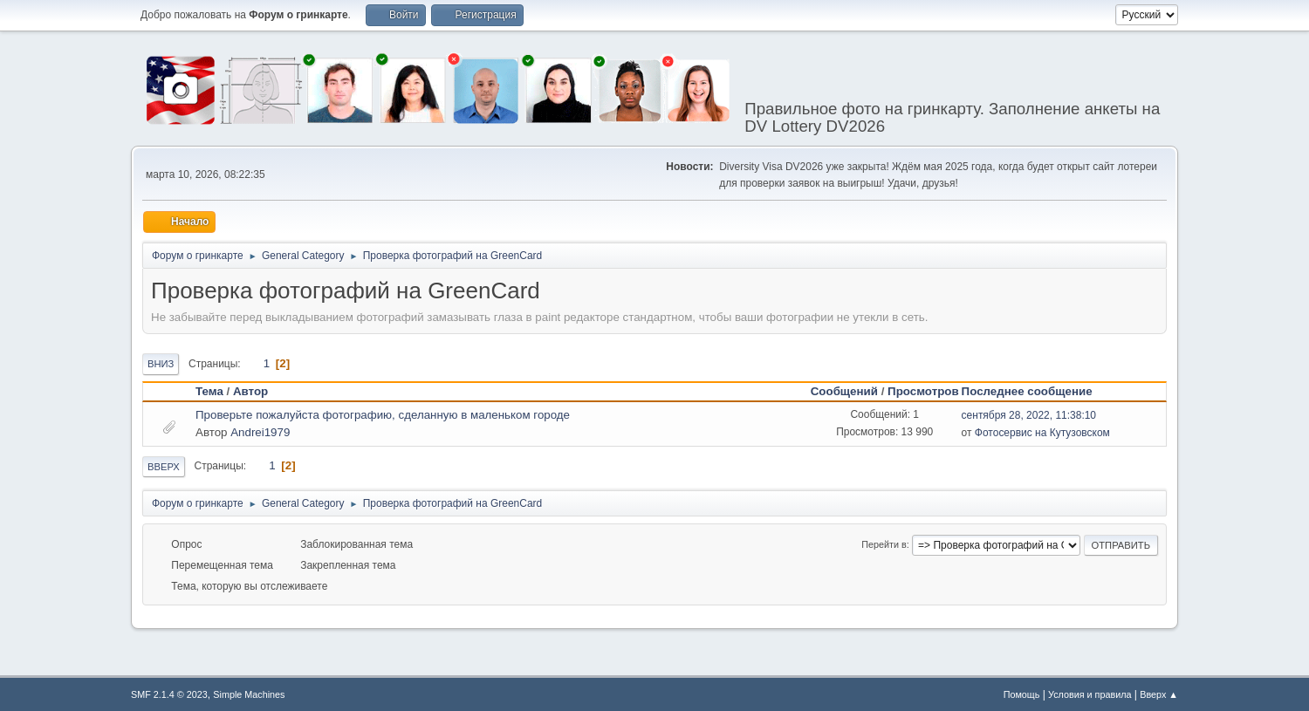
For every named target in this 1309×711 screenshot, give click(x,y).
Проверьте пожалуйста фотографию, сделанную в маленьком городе (382, 413)
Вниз (160, 362)
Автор (250, 389)
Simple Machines (248, 692)
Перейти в (883, 542)
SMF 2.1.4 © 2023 (169, 692)
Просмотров (923, 389)
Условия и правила (1089, 692)
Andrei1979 (260, 430)
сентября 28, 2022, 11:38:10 (1029, 413)
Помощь (1022, 692)
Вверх (163, 465)
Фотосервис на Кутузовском (1042, 431)
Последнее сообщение (1035, 389)
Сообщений (844, 389)
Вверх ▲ (1159, 692)
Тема (209, 389)
